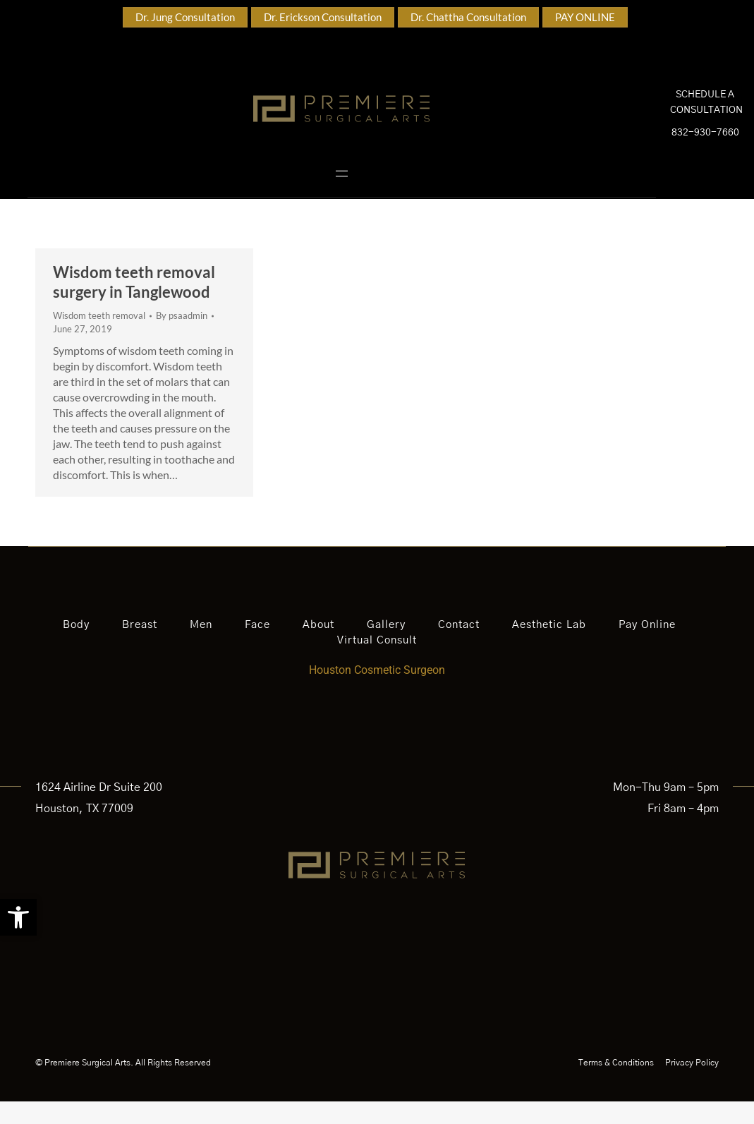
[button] (18, 917)
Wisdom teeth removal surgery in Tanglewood (134, 304)
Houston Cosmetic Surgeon (377, 692)
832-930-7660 (705, 144)
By (181, 338)
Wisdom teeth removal (99, 338)
